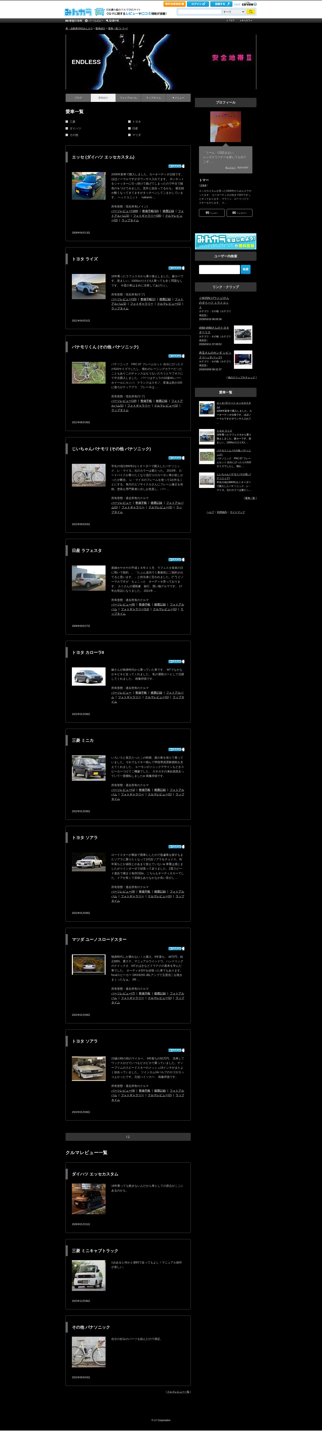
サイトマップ (237, 512)
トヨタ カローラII (88, 652)
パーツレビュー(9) (123, 891)
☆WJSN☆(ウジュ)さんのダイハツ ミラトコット (214, 302)
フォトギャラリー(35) (147, 215)
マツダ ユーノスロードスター (99, 939)
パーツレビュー (121, 502)
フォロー (212, 212)
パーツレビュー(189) (124, 211)
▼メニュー (178, 97)
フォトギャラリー (141, 303)
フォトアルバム (128, 97)
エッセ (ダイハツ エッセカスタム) (103, 157)
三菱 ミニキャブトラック (95, 1250)
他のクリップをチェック (241, 377)
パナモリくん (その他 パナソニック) (105, 347)
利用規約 (222, 512)
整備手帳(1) (147, 299)
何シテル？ (230, 167)
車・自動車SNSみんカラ (79, 28)
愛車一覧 (250, 498)
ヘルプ (237, 4)
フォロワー (239, 212)
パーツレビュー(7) (123, 993)
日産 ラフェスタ (87, 550)
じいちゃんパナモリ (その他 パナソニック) (111, 449)
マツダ (136, 135)
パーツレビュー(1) (123, 789)
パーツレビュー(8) (123, 604)
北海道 (203, 185)
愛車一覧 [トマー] (118, 28)
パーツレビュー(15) (124, 299)
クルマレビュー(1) (169, 303)
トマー (204, 180)
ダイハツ (75, 128)
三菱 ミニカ (83, 740)
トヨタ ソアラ (85, 837)
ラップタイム (153, 97)
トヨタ (136, 121)
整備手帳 (146, 400)
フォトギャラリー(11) (135, 609)
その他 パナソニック (91, 1327)
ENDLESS (86, 61)
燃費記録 (168, 211)
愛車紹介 (100, 28)
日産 (135, 128)
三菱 (72, 121)
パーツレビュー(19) (124, 400)
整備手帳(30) (150, 211)
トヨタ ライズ (85, 259)
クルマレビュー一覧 (178, 1391)
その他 (74, 135)
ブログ (78, 97)
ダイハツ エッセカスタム (95, 1174)
